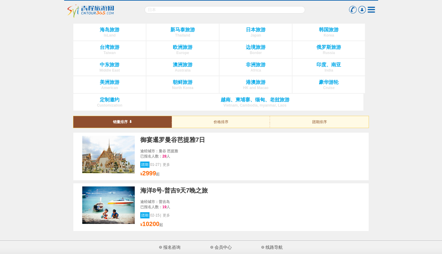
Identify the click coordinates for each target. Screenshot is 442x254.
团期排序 (319, 122)
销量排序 (120, 122)
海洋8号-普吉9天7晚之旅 (174, 190)
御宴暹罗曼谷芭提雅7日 (172, 139)
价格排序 (221, 122)
